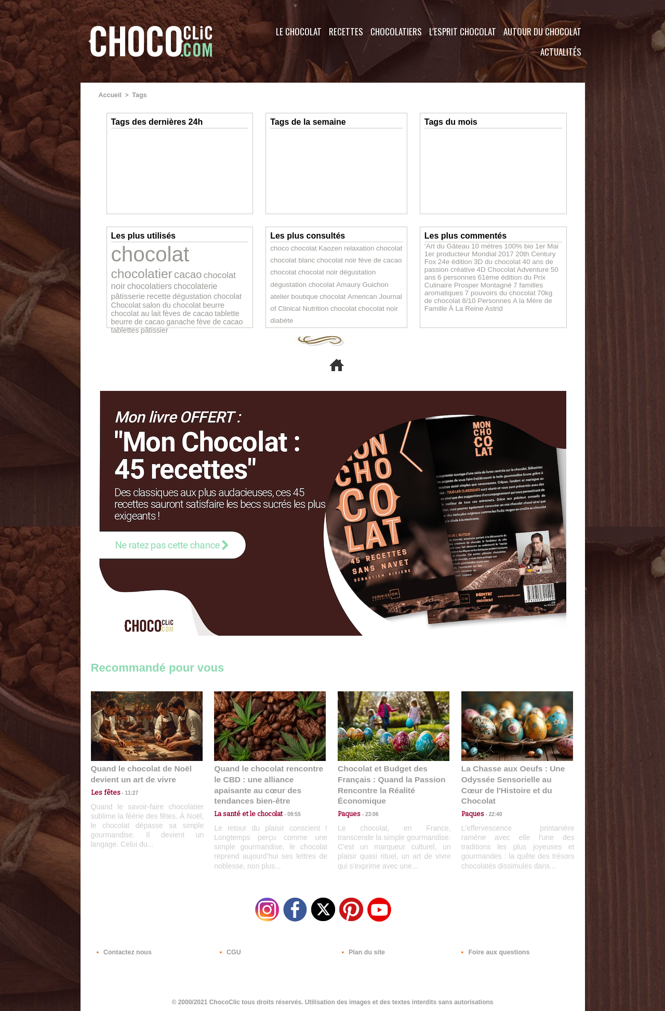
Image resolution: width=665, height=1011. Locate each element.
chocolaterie (130, 278)
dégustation (348, 273)
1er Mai (534, 245)
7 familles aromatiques (508, 281)
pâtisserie (167, 279)
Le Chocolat (299, 31)
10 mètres (480, 245)
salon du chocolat (192, 287)
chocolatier (209, 254)
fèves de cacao (179, 294)
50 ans (523, 267)
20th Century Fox (519, 252)
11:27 (126, 791)
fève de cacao (187, 302)
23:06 (368, 812)
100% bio (509, 245)
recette (194, 279)
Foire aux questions (492, 948)
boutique (373, 285)
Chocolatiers (396, 31)
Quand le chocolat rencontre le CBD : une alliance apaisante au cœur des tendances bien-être (269, 778)
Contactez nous (122, 948)
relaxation (350, 248)
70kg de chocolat (507, 289)
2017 (487, 252)
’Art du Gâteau (444, 245)
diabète (342, 310)
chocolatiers (203, 269)
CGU (229, 948)
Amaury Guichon (318, 285)
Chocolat (151, 287)
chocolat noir (159, 269)
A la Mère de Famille (484, 296)
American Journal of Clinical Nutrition (346, 297)
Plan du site (362, 948)
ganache (152, 302)
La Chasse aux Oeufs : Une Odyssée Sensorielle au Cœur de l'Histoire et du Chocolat (512, 778)
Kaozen (324, 248)
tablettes (221, 302)
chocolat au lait (133, 294)
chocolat (146, 252)
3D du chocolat (465, 260)
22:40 (491, 801)
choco (278, 248)
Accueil (110, 95)
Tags (138, 95)
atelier (351, 285)
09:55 (287, 801)
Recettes (346, 31)
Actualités (560, 51)
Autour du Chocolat (542, 31)
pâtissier (123, 309)
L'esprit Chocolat (462, 31)
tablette (214, 294)
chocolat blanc (290, 260)
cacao (123, 269)
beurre (229, 287)
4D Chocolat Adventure (480, 267)
